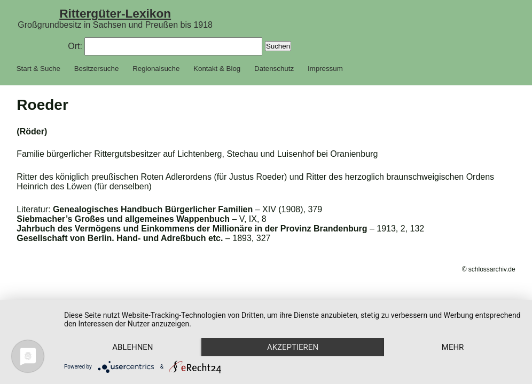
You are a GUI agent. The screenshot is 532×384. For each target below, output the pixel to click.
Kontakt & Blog (216, 69)
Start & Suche (38, 69)
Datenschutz (274, 69)
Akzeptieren (292, 347)
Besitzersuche (96, 69)
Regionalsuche (155, 69)
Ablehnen (132, 347)
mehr (453, 347)
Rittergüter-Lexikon (115, 13)
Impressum (325, 69)
